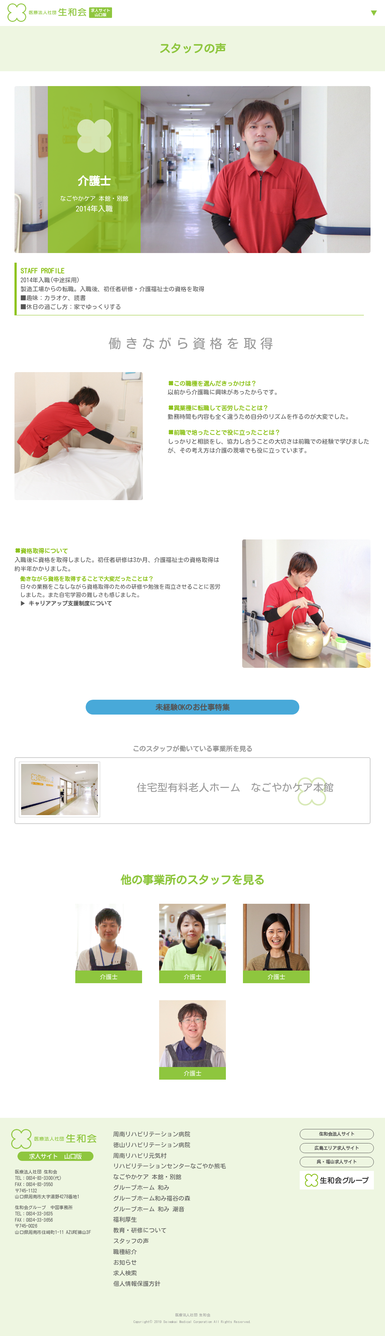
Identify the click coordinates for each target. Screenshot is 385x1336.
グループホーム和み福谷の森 (151, 1198)
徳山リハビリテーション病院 (151, 1145)
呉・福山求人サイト (337, 1161)
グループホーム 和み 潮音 (148, 1209)
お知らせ (125, 1263)
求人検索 (125, 1273)
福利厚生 (125, 1219)
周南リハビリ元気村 (140, 1156)
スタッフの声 (131, 1241)
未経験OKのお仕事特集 (192, 707)
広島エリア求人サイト (337, 1148)
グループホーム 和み (141, 1188)
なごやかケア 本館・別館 (147, 1177)
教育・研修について (140, 1230)
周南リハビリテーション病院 (151, 1134)
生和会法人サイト (337, 1134)
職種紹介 (125, 1252)
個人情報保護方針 (137, 1284)
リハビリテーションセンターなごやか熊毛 (169, 1166)
